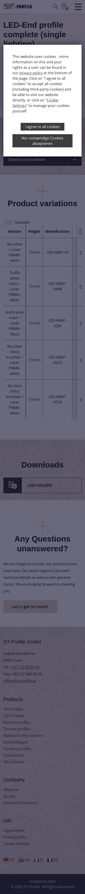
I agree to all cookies (42, 126)
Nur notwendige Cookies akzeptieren (42, 141)
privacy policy (31, 72)
